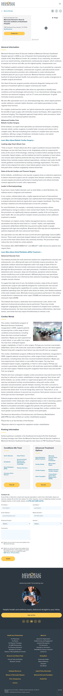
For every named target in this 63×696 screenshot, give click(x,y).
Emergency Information (43, 647)
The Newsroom (43, 645)
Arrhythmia (7, 462)
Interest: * (35, 520)
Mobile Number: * (38, 512)
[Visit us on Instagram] (39, 621)
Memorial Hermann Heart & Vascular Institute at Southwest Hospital (15, 22)
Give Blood (43, 666)
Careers (15, 683)
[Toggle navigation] (60, 3)
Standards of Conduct (15, 649)
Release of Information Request (15, 675)
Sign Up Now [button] (31, 615)
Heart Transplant (40, 476)
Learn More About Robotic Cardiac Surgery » (17, 140)
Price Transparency (15, 679)
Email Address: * (5, 512)
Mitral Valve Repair (52, 464)
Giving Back (43, 656)
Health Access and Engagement (43, 641)
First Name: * (4, 505)
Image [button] (55, 18)
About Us (43, 635)
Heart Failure (21, 456)
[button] (52, 11)
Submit (8, 559)
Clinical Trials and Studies (15, 659)
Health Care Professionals (15, 635)
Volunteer (43, 663)
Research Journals (15, 661)
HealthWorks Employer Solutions (43, 649)
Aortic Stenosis (8, 456)
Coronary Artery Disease (8, 474)
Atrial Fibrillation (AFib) (9, 468)
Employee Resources (15, 671)
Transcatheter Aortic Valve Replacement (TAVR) (53, 476)
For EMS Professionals (15, 645)
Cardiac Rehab (39, 464)
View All (11, 485)
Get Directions (8, 29)
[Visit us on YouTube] (31, 621)
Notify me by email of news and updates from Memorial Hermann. (17, 543)
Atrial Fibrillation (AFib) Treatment (40, 458)
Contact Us (14, 33)
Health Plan (43, 679)
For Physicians (15, 639)
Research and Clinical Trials (15, 656)
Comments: (4, 528)
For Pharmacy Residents (15, 647)
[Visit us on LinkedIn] (23, 621)
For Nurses (15, 641)
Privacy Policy (15, 553)
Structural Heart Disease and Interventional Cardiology (21, 462)
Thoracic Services (22, 468)
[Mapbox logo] (35, 40)
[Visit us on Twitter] (35, 621)
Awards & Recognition (43, 643)
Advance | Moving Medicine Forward (15, 651)
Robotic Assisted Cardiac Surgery (53, 470)
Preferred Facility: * (6, 520)
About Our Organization (43, 639)
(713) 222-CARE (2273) (35, 501)
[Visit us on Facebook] (27, 621)
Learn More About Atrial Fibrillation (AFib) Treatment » (21, 252)
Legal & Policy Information (43, 671)
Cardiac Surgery (40, 470)
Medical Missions (43, 661)
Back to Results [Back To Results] (7, 11)
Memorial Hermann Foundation (43, 675)
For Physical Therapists (15, 643)
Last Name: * (36, 505)
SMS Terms (7, 553)
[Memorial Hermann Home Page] (8, 4)
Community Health (43, 659)
